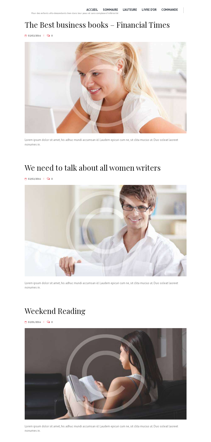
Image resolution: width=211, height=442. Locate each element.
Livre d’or (148, 10)
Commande (169, 10)
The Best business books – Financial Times (101, 24)
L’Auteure (129, 10)
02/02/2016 (34, 35)
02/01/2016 (34, 322)
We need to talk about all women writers (96, 167)
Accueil (91, 10)
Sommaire (109, 10)
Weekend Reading (56, 310)
